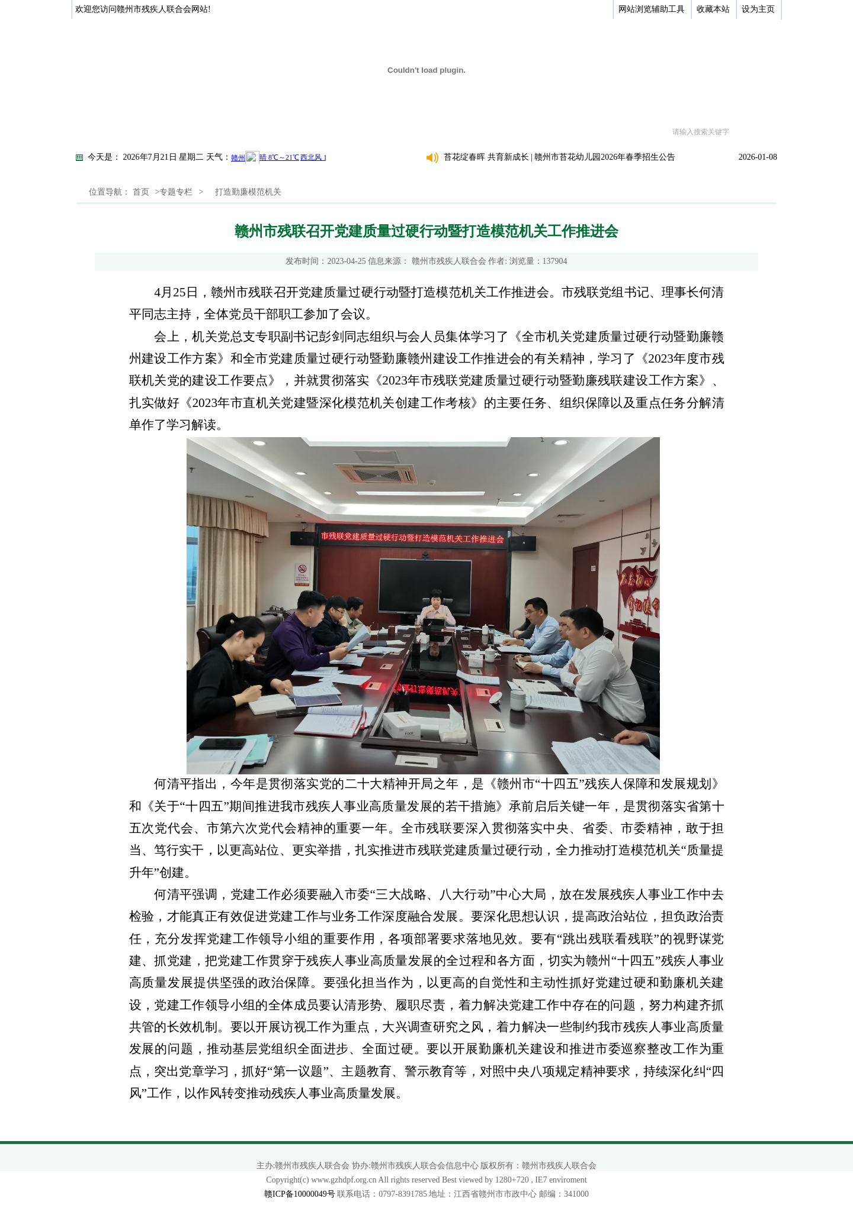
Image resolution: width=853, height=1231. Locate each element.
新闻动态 (276, 132)
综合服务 (468, 132)
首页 (100, 132)
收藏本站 (713, 9)
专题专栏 (532, 132)
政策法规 (340, 132)
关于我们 (148, 132)
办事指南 (404, 132)
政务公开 (212, 132)
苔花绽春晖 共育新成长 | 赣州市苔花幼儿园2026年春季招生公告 (559, 157)
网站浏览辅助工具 (651, 9)
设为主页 (758, 9)
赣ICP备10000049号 (299, 1194)
